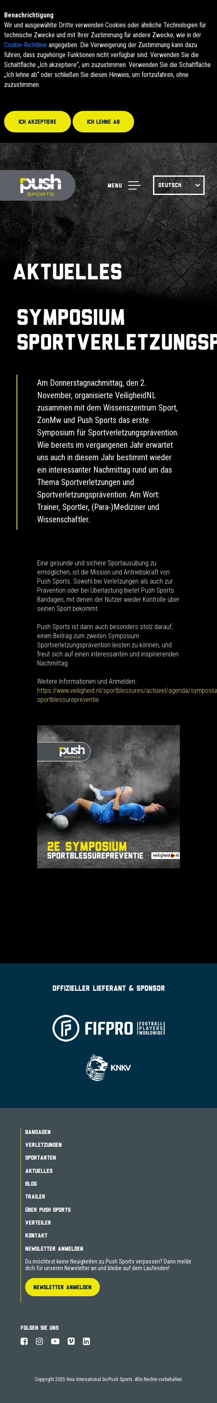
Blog (31, 1183)
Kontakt (36, 1235)
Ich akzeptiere (38, 121)
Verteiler (38, 1222)
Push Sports (37, 185)
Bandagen (38, 1132)
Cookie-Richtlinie (25, 45)
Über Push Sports (48, 1209)
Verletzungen (43, 1144)
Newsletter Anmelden (54, 1248)
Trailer (35, 1196)
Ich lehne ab (103, 121)
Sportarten (40, 1157)
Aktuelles (38, 1171)
